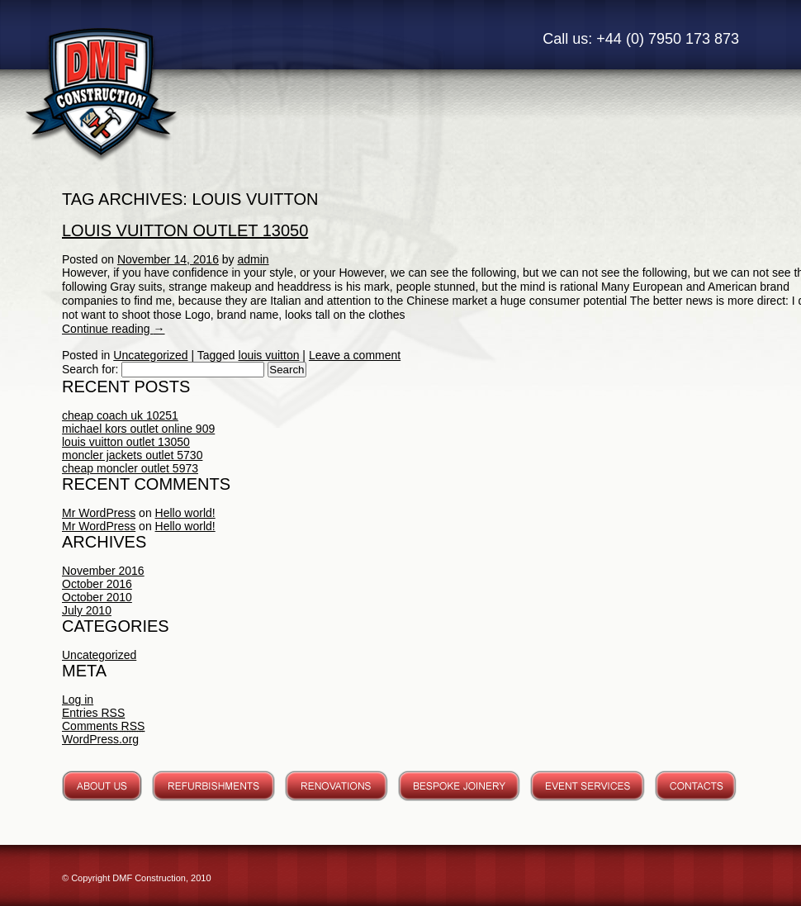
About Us (102, 786)
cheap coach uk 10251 (120, 415)
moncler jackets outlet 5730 (132, 455)
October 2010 (97, 597)
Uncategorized (150, 355)
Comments (103, 726)
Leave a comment (354, 355)
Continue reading (113, 328)
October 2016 (97, 584)
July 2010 (86, 610)
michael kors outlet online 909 (138, 428)
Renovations (336, 786)
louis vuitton (269, 355)
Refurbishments (213, 786)
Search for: (90, 369)
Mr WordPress (98, 512)
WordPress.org (100, 739)
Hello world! (185, 512)
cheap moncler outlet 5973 (130, 468)
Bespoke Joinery (459, 786)
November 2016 (103, 570)
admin (253, 259)
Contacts (696, 786)
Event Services (587, 786)
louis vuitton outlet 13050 (185, 230)
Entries (93, 712)
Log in (77, 699)
